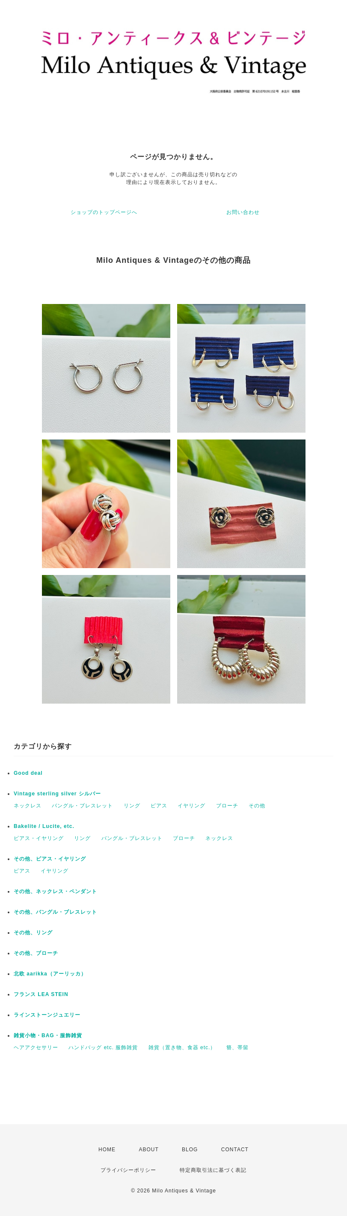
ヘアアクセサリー (36, 1047)
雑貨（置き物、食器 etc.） (182, 1047)
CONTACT (235, 1150)
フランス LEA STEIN (41, 994)
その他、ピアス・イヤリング (50, 859)
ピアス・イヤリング (39, 838)
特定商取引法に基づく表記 (213, 1170)
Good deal (28, 773)
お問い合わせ (243, 212)
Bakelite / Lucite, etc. (44, 826)
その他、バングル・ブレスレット (55, 912)
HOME (107, 1150)
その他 (257, 806)
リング (132, 806)
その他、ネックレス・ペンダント (55, 891)
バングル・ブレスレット (82, 806)
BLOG (190, 1150)
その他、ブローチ (36, 953)
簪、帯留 (237, 1047)
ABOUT (148, 1150)
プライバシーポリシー (128, 1170)
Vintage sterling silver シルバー (57, 794)
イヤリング (191, 806)
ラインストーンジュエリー (47, 1015)
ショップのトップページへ (104, 212)
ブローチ (227, 806)
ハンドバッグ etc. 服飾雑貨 (103, 1047)
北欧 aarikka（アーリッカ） (50, 974)
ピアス (159, 806)
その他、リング (33, 933)
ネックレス (28, 806)
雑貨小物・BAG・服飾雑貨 (48, 1035)
